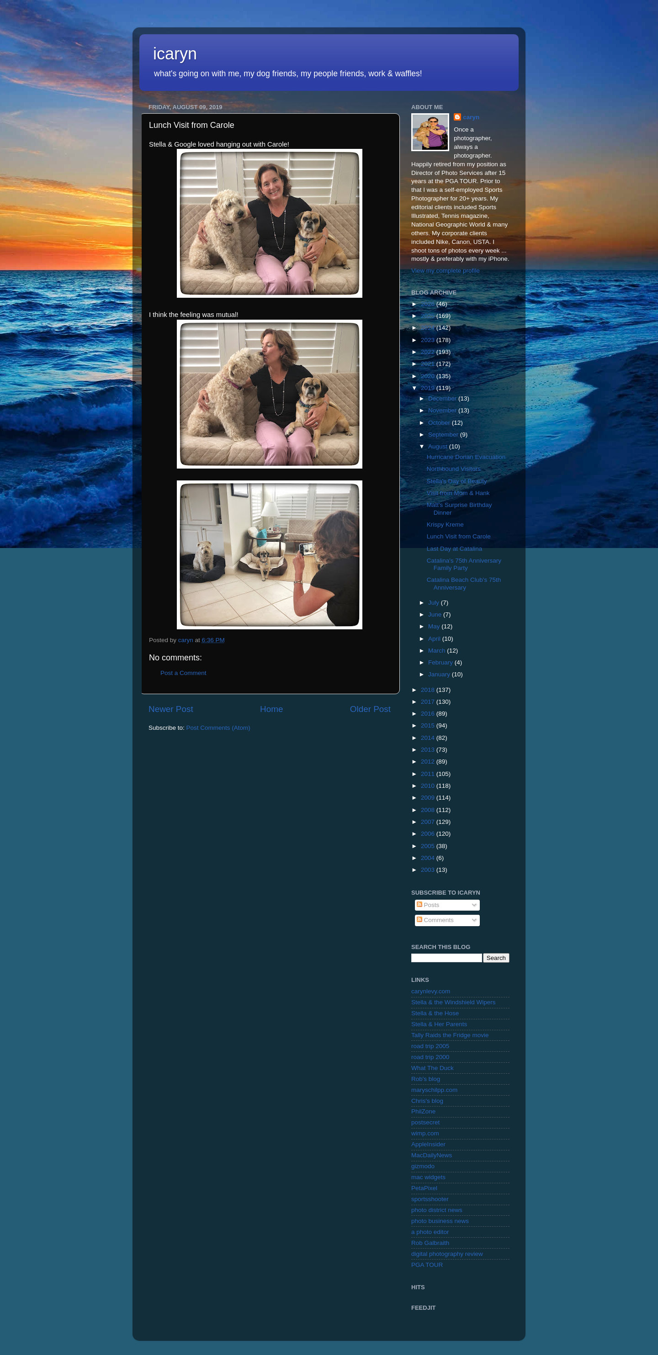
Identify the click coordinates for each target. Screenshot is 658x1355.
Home (271, 709)
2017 (428, 701)
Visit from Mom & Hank (458, 493)
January (440, 674)
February (441, 662)
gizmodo (423, 1166)
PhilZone (423, 1111)
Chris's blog (427, 1100)
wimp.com (425, 1133)
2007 (428, 821)
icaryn (175, 53)
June (435, 614)
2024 (428, 327)
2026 (428, 304)
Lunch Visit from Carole (459, 536)
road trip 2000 (430, 1057)
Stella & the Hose (435, 1013)
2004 (428, 857)
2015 (428, 725)
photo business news (440, 1221)
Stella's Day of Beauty (457, 481)
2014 (428, 737)
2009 (428, 797)
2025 (428, 315)
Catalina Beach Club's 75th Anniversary (464, 583)
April (435, 638)
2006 (428, 833)
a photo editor (430, 1231)
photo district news (436, 1210)
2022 (428, 351)
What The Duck (432, 1068)
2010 (428, 785)
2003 (428, 869)
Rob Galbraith (430, 1242)
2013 (428, 749)
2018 (428, 689)
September (444, 434)
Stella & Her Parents (439, 1024)
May (434, 626)
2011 (428, 773)
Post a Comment (183, 673)
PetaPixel (424, 1188)
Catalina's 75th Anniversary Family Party (464, 564)
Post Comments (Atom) (218, 727)
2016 (428, 713)
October (440, 422)
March (437, 650)
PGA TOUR (427, 1264)
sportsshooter (430, 1199)
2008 (428, 810)
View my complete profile (445, 270)
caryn (471, 117)
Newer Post (171, 709)
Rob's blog (425, 1079)
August (438, 446)
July (434, 602)
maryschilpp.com (434, 1089)
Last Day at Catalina (455, 548)
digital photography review (447, 1253)
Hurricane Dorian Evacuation (466, 456)
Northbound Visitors (454, 468)
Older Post (370, 709)
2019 (428, 388)
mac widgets (428, 1177)
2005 (428, 846)
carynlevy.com (430, 991)
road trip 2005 (430, 1046)
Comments (435, 920)
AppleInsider (428, 1144)
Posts (428, 905)
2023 (428, 340)
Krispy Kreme (445, 524)
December (443, 398)
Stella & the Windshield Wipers (453, 1002)
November (443, 410)
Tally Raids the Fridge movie (450, 1035)
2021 (428, 363)
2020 (428, 376)
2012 (428, 761)
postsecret (425, 1122)
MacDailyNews (431, 1155)
